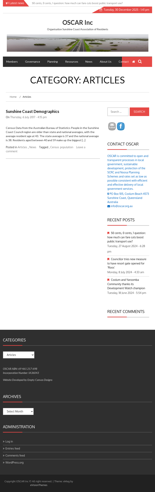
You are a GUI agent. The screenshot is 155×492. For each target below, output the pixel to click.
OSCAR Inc (77, 22)
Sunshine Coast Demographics (32, 111)
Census (54, 147)
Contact (124, 61)
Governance (32, 61)
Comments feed (15, 455)
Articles (22, 147)
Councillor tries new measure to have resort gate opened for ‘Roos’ (126, 263)
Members (12, 61)
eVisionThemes (38, 485)
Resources (71, 61)
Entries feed (12, 448)
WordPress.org (14, 462)
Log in (9, 441)
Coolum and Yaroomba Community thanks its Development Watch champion (126, 284)
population (66, 147)
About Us (105, 61)
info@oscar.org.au (122, 206)
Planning (52, 61)
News (88, 61)
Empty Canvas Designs (39, 379)
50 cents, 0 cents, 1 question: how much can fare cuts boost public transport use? (126, 237)
